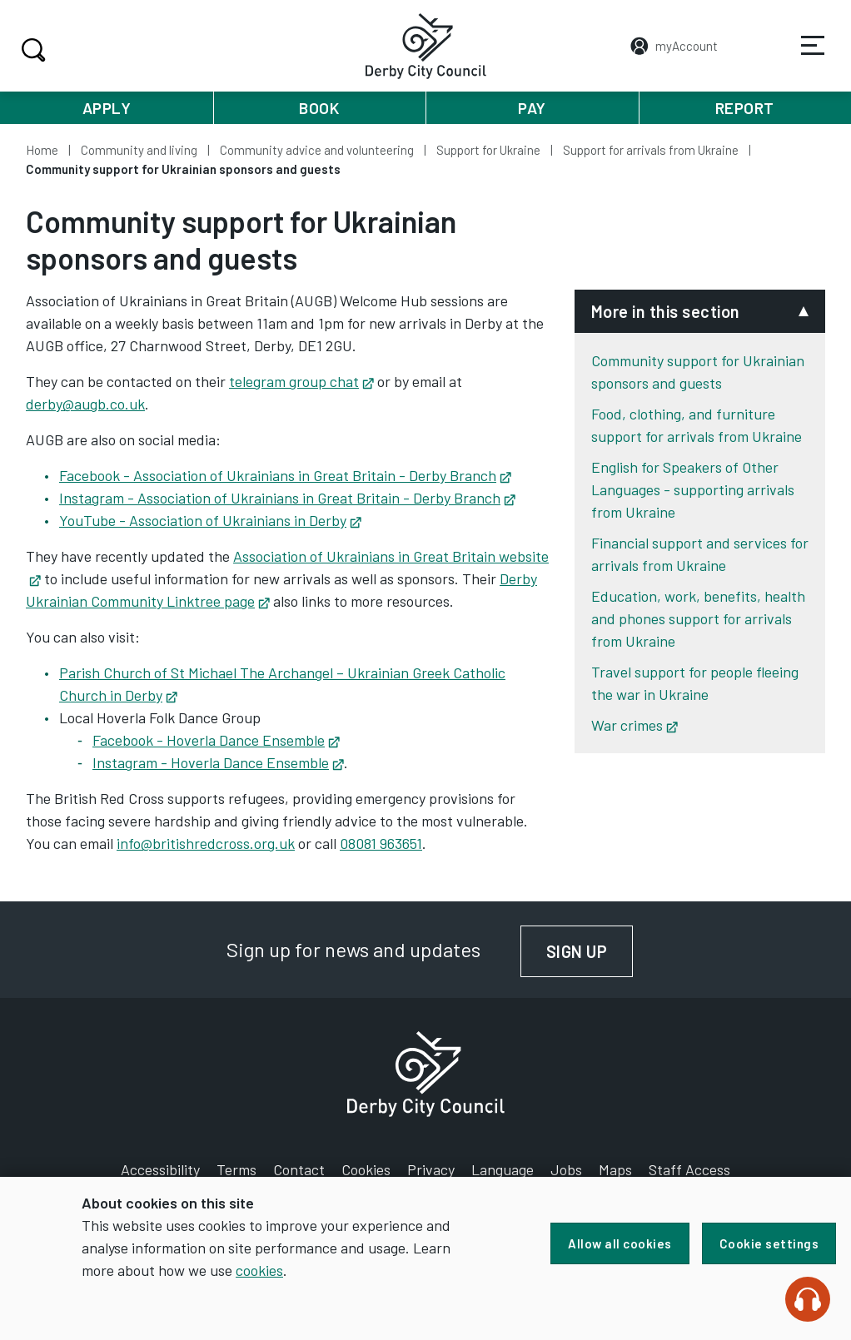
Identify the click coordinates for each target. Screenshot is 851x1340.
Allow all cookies (620, 1243)
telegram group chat (301, 381)
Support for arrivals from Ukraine (651, 149)
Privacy (431, 1169)
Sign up (590, 951)
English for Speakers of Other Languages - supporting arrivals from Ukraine (692, 489)
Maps (615, 1169)
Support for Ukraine (488, 149)
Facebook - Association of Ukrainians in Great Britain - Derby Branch (285, 475)
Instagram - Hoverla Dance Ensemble (218, 762)
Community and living (139, 149)
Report (744, 107)
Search (31, 49)
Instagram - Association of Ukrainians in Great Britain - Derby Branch (287, 498)
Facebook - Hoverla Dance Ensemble (216, 740)
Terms (236, 1169)
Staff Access (689, 1169)
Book (319, 107)
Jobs (566, 1169)
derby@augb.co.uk (85, 404)
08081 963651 (381, 843)
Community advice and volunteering (317, 149)
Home (42, 149)
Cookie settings (769, 1243)
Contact (299, 1169)
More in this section (665, 311)
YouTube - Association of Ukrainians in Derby (210, 520)
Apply (107, 107)
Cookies (366, 1169)
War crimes (634, 725)
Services (801, 57)
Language (502, 1169)
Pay (532, 107)
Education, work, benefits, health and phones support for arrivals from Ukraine (698, 618)
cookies (259, 1270)
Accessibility (160, 1169)
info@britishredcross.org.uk (206, 843)
